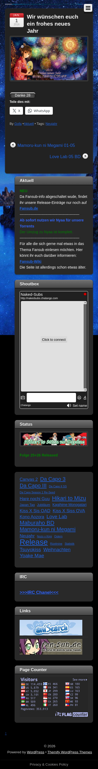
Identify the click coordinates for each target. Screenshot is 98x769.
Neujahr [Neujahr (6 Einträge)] (27, 535)
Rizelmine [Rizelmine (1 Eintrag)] (56, 543)
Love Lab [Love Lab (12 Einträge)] (57, 516)
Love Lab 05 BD (65, 156)
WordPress (35, 752)
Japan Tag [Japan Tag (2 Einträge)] (27, 505)
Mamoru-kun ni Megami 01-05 (46, 145)
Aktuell (29, 124)
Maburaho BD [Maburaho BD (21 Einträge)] (37, 523)
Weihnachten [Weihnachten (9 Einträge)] (57, 549)
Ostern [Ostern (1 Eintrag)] (58, 536)
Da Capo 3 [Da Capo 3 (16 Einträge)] (52, 479)
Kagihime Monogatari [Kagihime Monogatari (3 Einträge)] (70, 505)
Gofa (18, 124)
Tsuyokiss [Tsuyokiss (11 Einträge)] (30, 549)
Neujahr (51, 124)
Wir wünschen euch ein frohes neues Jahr (52, 24)
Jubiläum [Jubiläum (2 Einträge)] (43, 505)
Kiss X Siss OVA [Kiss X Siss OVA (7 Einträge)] (69, 510)
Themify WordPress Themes (70, 752)
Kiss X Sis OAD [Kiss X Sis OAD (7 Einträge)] (35, 510)
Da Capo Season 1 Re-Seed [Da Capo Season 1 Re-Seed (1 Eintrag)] (37, 492)
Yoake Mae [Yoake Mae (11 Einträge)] (32, 555)
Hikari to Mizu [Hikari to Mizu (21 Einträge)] (69, 498)
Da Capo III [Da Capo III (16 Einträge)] (33, 485)
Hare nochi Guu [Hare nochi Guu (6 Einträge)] (35, 498)
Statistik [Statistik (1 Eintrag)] (69, 543)
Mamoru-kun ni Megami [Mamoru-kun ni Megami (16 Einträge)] (48, 529)
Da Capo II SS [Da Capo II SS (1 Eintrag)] (58, 486)
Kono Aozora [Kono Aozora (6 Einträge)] (32, 516)
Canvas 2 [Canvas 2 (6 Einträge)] (29, 479)
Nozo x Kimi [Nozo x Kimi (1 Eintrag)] (44, 536)
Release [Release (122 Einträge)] (34, 542)
